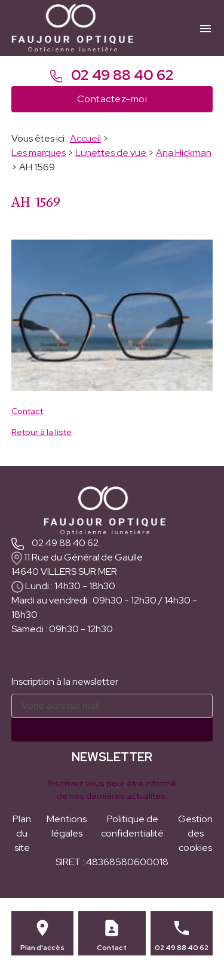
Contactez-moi (112, 99)
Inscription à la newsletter (64, 681)
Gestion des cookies (195, 833)
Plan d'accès (42, 947)
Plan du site (22, 833)
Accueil (85, 138)
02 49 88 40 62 (112, 75)
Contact (27, 411)
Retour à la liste (41, 432)
